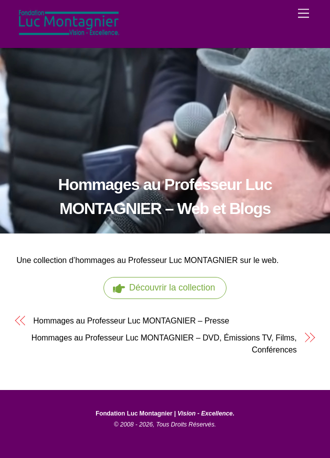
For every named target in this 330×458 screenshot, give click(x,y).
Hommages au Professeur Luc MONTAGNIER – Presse (132, 320)
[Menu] (304, 14)
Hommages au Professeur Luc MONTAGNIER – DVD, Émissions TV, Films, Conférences (164, 344)
